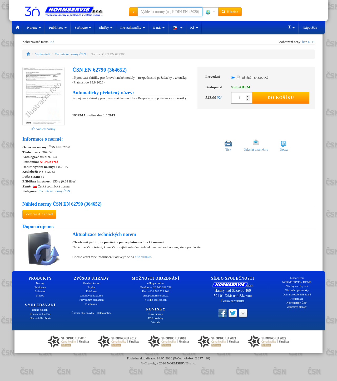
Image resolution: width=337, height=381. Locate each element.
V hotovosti (91, 303)
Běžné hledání (40, 309)
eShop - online (155, 283)
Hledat (230, 11)
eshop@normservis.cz (155, 295)
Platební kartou (91, 283)
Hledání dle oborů (40, 318)
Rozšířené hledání (40, 313)
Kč (194, 27)
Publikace (58, 27)
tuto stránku (143, 257)
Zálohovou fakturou (91, 295)
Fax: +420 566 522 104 (155, 291)
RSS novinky (155, 318)
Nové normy (155, 313)
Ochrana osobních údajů (297, 294)
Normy (34, 27)
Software (83, 27)
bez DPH (308, 42)
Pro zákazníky (132, 27)
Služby (105, 27)
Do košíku (280, 97)
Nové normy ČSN (296, 302)
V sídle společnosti (156, 299)
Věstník (155, 322)
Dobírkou (91, 291)
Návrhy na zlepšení (297, 286)
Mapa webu (297, 277)
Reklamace (296, 298)
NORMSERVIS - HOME (297, 282)
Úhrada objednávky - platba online (91, 312)
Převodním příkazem (92, 299)
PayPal (91, 287)
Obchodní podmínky (297, 290)
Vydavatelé (42, 54)
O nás (159, 27)
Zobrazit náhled (39, 214)
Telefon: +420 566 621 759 (155, 287)
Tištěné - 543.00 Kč (252, 78)
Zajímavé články (297, 306)
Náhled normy (44, 129)
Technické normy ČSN (70, 54)
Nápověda (310, 27)
